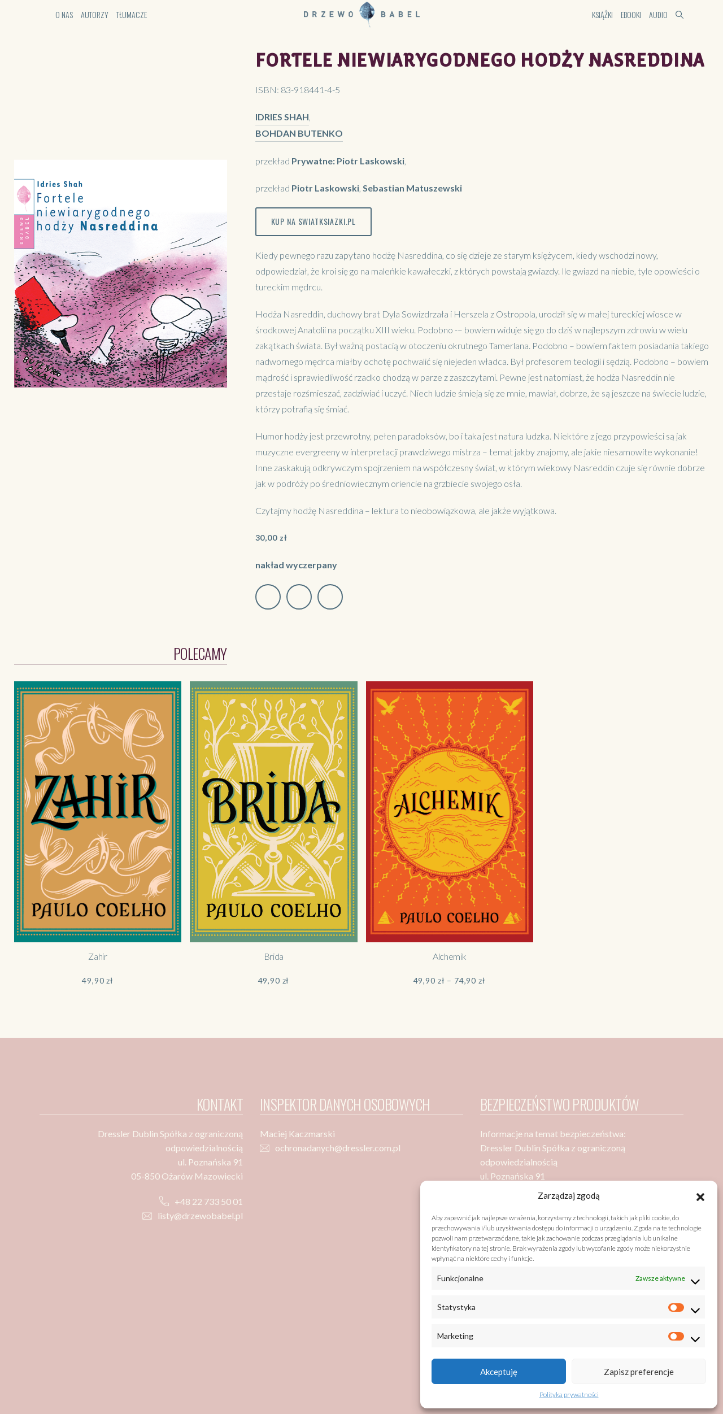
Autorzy (94, 14)
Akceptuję (498, 1372)
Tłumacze (131, 14)
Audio (658, 14)
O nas (64, 14)
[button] (700, 1195)
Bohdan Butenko (299, 133)
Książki (602, 14)
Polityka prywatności (569, 1394)
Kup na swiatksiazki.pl (313, 221)
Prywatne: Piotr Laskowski (347, 160)
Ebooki (631, 14)
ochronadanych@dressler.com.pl (337, 1147)
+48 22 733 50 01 (209, 1201)
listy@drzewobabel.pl (200, 1215)
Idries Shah (282, 116)
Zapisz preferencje (639, 1372)
